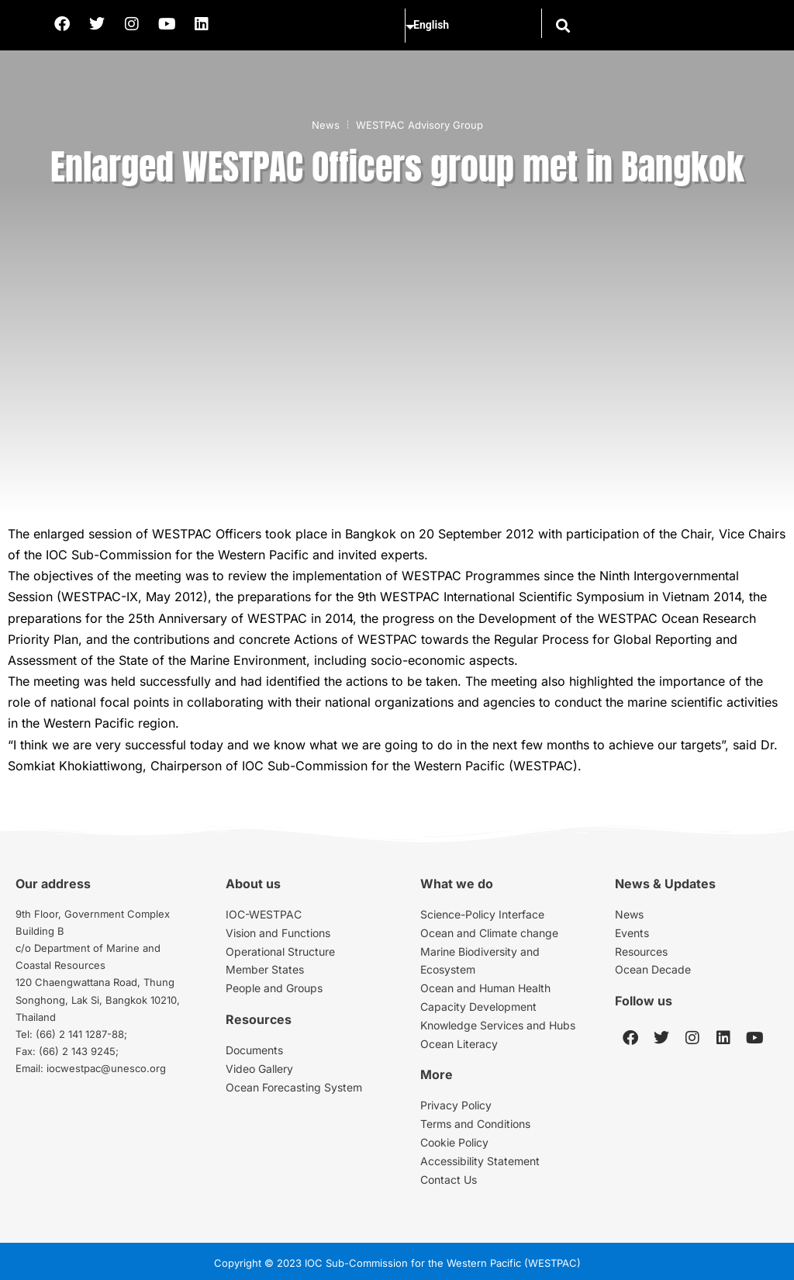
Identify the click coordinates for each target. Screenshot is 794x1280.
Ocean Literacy (459, 1043)
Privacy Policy (456, 1105)
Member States (265, 969)
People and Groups (274, 988)
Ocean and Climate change (489, 932)
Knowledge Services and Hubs (497, 1025)
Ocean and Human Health (485, 988)
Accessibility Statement (480, 1161)
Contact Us (448, 1179)
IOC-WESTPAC (264, 914)
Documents (254, 1050)
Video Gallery (259, 1068)
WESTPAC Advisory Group (419, 125)
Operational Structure (280, 951)
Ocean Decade (653, 969)
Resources (641, 951)
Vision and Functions (278, 932)
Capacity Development (478, 1006)
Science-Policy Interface (482, 914)
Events (632, 932)
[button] (562, 25)
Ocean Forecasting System (294, 1087)
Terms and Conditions (475, 1123)
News (326, 125)
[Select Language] (470, 26)
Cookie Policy (454, 1142)
